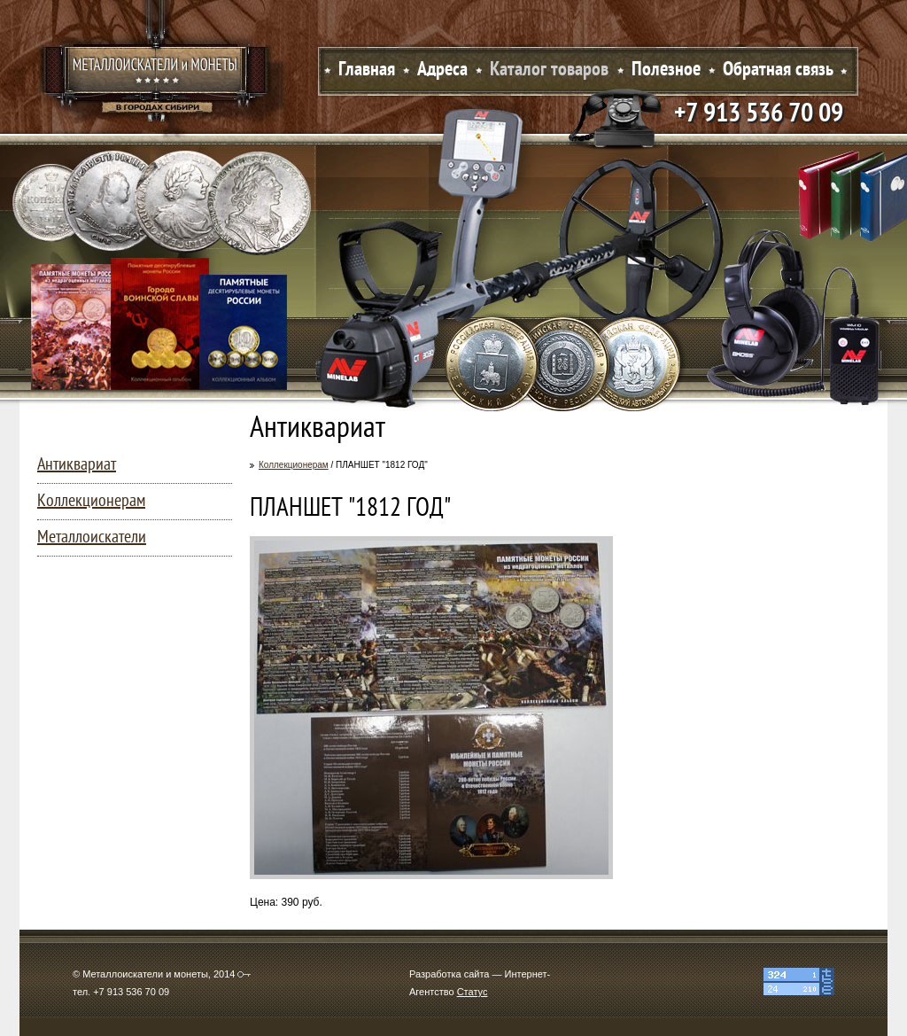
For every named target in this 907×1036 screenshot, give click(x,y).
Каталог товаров (549, 70)
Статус (472, 991)
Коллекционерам (294, 465)
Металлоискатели (91, 537)
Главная (366, 70)
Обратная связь (778, 70)
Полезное (666, 70)
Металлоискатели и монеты (157, 75)
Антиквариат (76, 465)
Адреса (442, 70)
